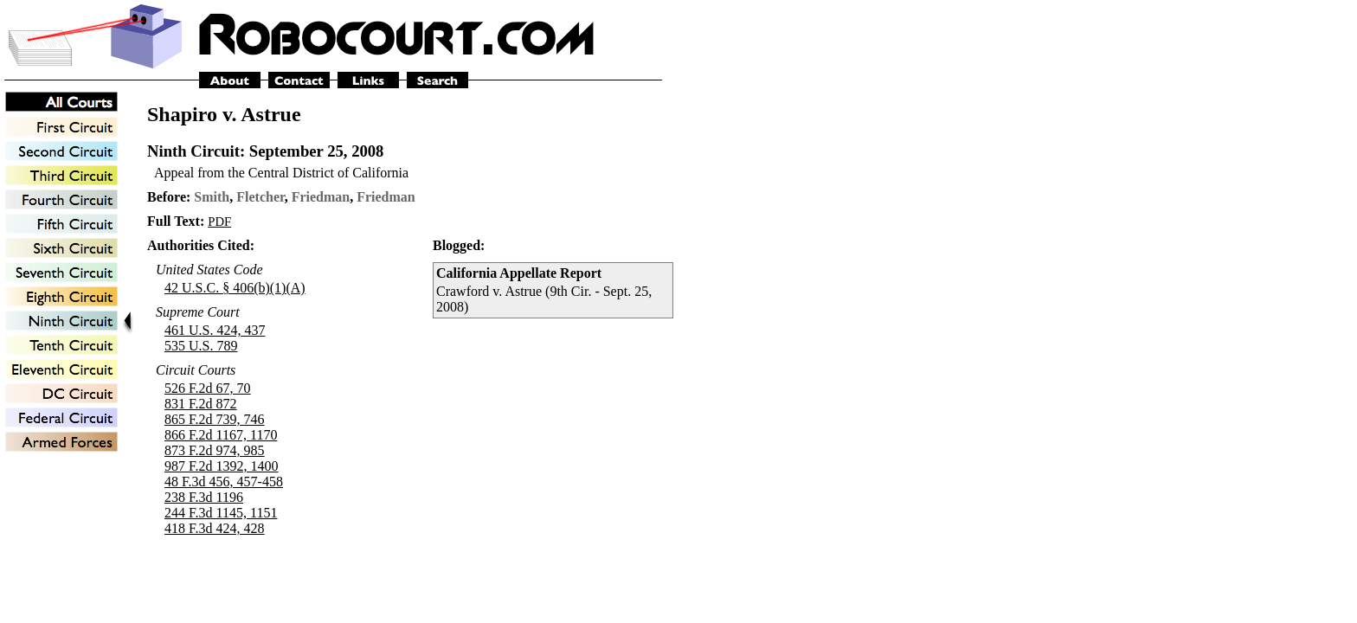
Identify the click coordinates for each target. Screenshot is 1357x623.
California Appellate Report (518, 273)
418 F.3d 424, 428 (214, 528)
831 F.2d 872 (200, 403)
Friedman (321, 196)
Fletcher (260, 196)
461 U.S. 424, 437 (214, 330)
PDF (219, 221)
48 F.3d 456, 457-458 (223, 481)
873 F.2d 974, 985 (214, 450)
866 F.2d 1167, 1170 (220, 434)
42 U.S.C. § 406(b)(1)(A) (234, 287)
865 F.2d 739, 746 (214, 419)
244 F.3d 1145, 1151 (220, 512)
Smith (211, 196)
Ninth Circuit (193, 151)
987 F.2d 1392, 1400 (221, 466)
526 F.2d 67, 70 (207, 388)
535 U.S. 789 (200, 345)
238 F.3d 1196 (203, 497)
